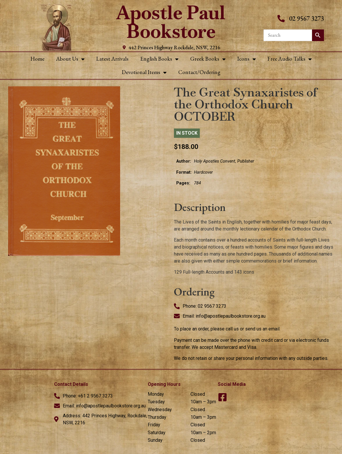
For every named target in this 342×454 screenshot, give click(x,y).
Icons (246, 59)
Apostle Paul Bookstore (170, 22)
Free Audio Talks (290, 59)
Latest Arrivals (112, 58)
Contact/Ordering (199, 72)
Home (37, 58)
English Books (159, 59)
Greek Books (208, 59)
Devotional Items (144, 72)
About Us (70, 59)
